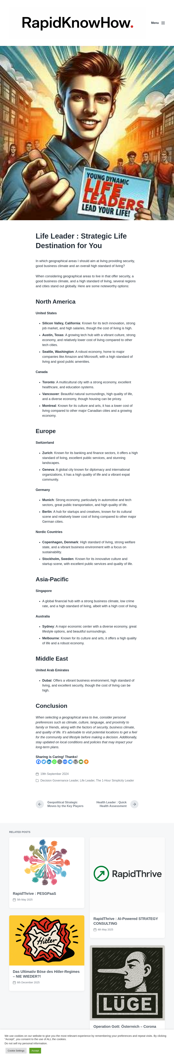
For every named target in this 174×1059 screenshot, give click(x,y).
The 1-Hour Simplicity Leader (115, 780)
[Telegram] (70, 761)
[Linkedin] (49, 761)
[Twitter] (43, 761)
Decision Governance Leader (59, 780)
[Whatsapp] (54, 761)
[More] (86, 761)
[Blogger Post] (59, 761)
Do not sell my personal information (26, 1043)
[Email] (81, 761)
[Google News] (65, 761)
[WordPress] (75, 761)
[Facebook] (38, 761)
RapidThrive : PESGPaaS (34, 905)
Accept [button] (35, 1050)
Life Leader (87, 780)
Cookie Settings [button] (16, 1050)
